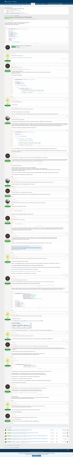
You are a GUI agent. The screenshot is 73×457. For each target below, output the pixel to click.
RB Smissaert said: (14, 100)
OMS (65, 442)
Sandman (7, 121)
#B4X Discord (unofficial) (7, 5)
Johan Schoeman (9, 436)
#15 (67, 332)
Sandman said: (14, 218)
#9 (67, 199)
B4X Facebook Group (15, 5)
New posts (37, 3)
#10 (67, 216)
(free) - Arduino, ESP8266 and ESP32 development (16, 12)
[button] (10, 4)
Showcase (15, 3)
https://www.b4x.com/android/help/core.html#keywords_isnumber (22, 57)
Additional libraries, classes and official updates (21, 430)
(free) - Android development (12, 9)
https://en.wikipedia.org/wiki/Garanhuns (33, 320)
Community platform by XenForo (36, 451)
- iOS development (10, 11)
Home (6, 3)
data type (23, 18)
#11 (67, 234)
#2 (67, 53)
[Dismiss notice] (67, 7)
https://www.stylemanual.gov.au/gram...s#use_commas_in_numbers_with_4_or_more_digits (26, 271)
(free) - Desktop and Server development (14, 10)
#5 (67, 116)
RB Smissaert (8, 18)
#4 (67, 98)
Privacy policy (61, 449)
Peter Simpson (9, 430)
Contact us (51, 449)
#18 (67, 384)
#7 (67, 178)
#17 (67, 358)
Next (8, 51)
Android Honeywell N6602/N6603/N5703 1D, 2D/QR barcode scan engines (24, 432)
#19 (67, 402)
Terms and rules (56, 449)
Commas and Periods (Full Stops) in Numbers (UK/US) (20, 246)
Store (19, 3)
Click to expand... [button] (39, 163)
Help (64, 449)
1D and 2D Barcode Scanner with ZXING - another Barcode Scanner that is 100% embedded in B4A (29, 438)
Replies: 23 (11, 20)
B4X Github (20, 5)
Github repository (34, 18)
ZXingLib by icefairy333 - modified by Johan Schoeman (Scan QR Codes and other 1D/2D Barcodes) (29, 441)
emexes (7, 58)
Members (42, 3)
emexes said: (14, 278)
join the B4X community (24, 13)
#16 (67, 342)
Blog (29, 3)
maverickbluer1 (64, 430)
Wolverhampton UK (28, 45)
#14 (67, 312)
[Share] (68, 21)
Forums (33, 3)
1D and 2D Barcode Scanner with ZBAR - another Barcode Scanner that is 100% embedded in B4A (29, 435)
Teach (26, 3)
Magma (65, 439)
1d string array (19, 18)
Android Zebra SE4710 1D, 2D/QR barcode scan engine (21, 429)
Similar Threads (28, 18)
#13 (67, 276)
